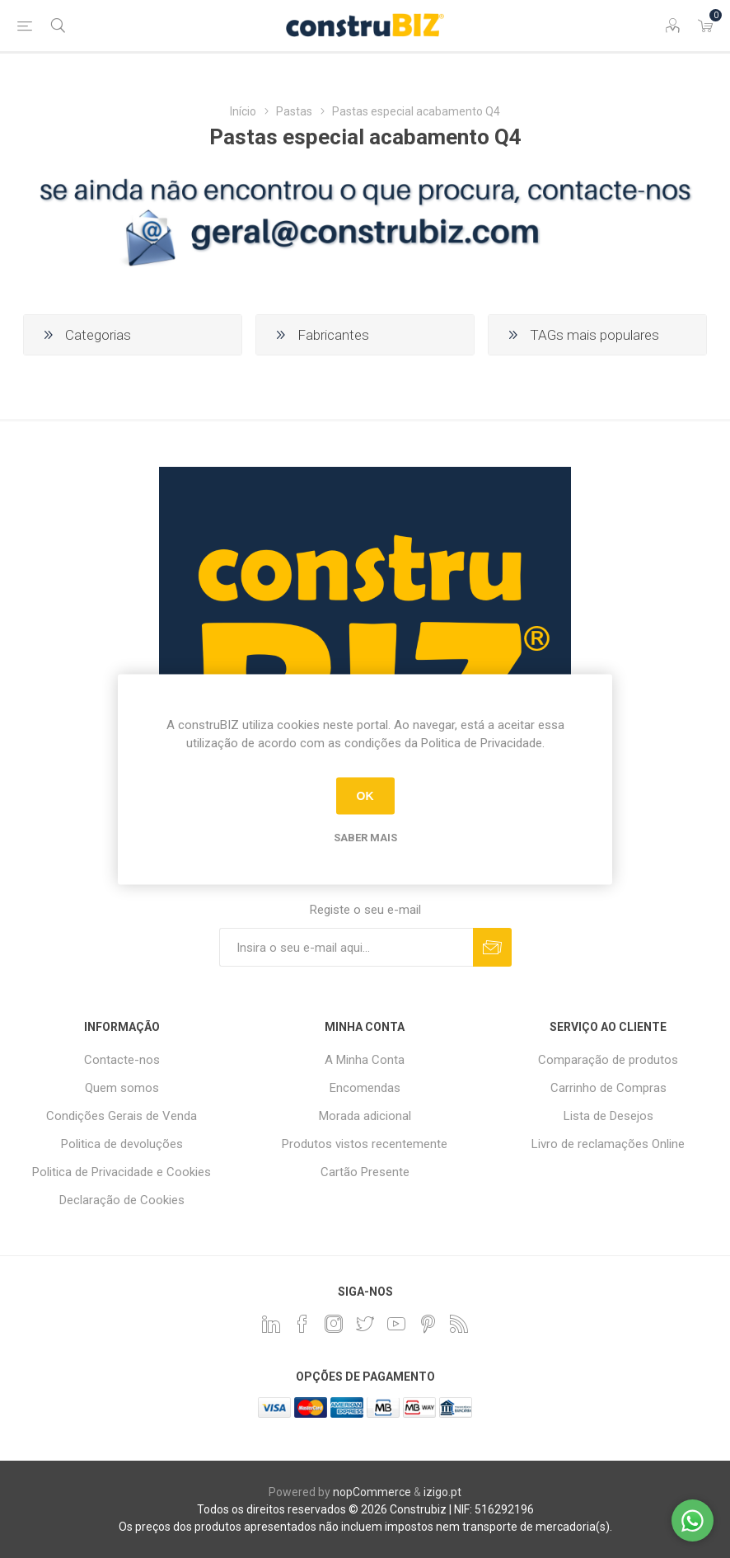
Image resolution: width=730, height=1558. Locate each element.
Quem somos (122, 1087)
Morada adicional (365, 1115)
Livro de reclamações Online (608, 1144)
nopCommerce (372, 1492)
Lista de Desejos (608, 1115)
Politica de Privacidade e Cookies (121, 1172)
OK (365, 796)
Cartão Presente (365, 1172)
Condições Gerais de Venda (121, 1115)
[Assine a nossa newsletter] (346, 947)
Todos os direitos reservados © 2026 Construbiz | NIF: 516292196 (365, 1509)
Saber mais (365, 837)
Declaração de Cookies (122, 1200)
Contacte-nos (122, 1059)
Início (243, 111)
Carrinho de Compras (608, 1087)
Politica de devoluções (122, 1144)
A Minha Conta (365, 1059)
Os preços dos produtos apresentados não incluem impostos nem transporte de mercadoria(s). (365, 1526)
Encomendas (365, 1087)
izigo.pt (442, 1492)
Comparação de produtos (608, 1059)
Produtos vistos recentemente (364, 1144)
